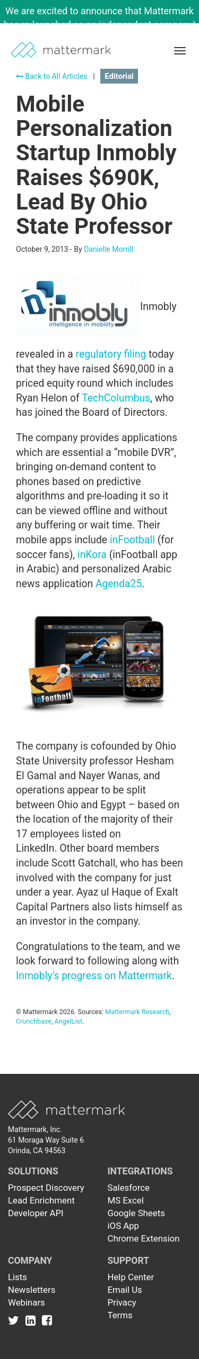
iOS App (124, 1225)
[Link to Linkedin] (32, 1320)
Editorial (119, 76)
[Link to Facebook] (47, 1320)
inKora (92, 555)
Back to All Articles (52, 76)
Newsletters (31, 1289)
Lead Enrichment (41, 1200)
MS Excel (126, 1200)
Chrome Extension (144, 1238)
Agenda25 (119, 584)
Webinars (26, 1302)
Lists (17, 1277)
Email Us (125, 1289)
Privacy (122, 1302)
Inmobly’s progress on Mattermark (94, 976)
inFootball (132, 540)
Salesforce (129, 1187)
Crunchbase (33, 1021)
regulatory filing (111, 354)
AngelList (68, 1021)
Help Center (131, 1277)
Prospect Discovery (46, 1187)
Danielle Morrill (108, 249)
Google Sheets (136, 1213)
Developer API (36, 1213)
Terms (120, 1315)
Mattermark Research (137, 1012)
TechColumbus (116, 398)
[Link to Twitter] (15, 1320)
